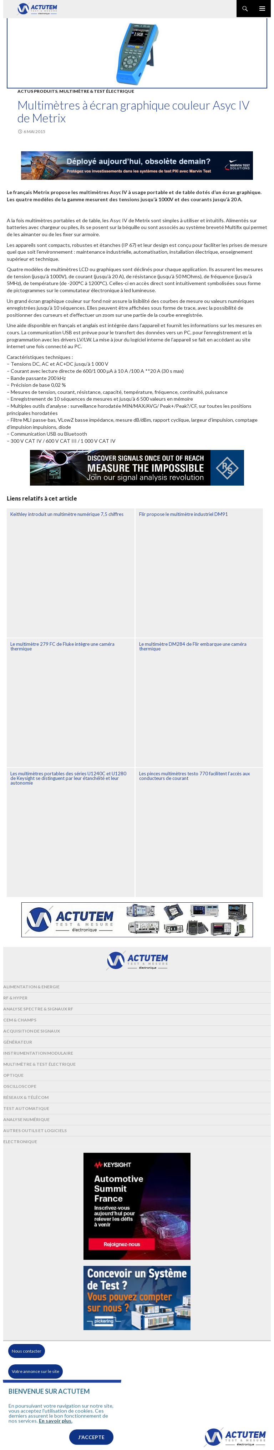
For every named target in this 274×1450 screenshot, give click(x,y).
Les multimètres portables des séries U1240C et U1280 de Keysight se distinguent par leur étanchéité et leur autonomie (68, 778)
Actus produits (37, 91)
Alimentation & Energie (31, 986)
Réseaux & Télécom (26, 1097)
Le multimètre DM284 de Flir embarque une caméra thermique (193, 646)
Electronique (20, 1141)
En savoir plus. (55, 1431)
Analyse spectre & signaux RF (38, 1009)
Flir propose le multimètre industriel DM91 (183, 514)
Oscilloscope (19, 1086)
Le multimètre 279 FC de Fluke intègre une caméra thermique (62, 646)
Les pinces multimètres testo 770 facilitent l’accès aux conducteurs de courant (194, 776)
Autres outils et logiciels (35, 1130)
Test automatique (26, 1108)
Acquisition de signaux (31, 1031)
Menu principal (262, 8)
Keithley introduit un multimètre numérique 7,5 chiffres (66, 514)
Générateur (17, 1042)
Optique (13, 1075)
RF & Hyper (15, 997)
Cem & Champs (19, 1020)
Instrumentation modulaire (38, 1053)
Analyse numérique (26, 1119)
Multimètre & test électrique (96, 91)
